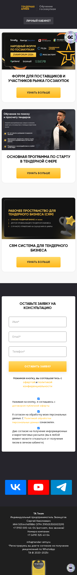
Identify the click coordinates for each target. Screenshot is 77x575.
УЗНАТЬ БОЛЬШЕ (38, 92)
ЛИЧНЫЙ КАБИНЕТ (38, 20)
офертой (29, 382)
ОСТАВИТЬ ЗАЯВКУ (37, 366)
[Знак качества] (71, 568)
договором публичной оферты (30, 405)
